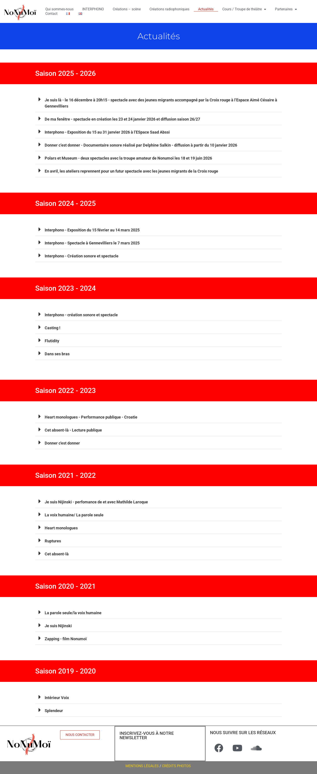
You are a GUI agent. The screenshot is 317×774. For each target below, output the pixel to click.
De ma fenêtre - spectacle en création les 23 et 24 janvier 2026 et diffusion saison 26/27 (122, 119)
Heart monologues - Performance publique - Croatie (91, 417)
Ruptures (53, 541)
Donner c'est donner (62, 443)
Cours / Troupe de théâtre (244, 9)
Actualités (206, 9)
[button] (158, 102)
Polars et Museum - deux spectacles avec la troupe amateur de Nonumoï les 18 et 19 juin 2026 (128, 158)
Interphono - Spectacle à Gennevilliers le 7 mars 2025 (92, 243)
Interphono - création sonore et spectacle (81, 315)
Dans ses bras (57, 354)
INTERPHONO (93, 9)
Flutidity (52, 341)
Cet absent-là (57, 554)
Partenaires (286, 9)
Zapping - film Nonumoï (66, 638)
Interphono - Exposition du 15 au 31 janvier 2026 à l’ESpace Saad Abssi (107, 132)
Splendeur (54, 710)
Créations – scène (127, 9)
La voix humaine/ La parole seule (74, 515)
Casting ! (52, 328)
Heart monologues (61, 528)
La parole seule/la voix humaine (73, 612)
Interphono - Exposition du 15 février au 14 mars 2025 (92, 230)
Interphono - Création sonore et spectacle (81, 256)
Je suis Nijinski (58, 625)
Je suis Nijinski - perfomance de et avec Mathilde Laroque (96, 502)
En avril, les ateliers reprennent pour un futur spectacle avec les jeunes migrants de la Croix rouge (131, 171)
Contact (51, 13)
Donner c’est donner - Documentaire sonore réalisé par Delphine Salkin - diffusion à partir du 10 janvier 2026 (141, 145)
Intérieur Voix (57, 697)
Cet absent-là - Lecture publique (73, 430)
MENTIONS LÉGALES (142, 766)
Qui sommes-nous (59, 9)
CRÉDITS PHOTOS (177, 766)
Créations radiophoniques (169, 9)
